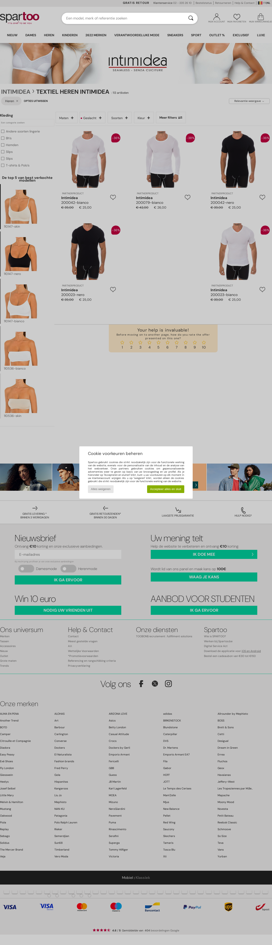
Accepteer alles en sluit (165, 489)
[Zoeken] (190, 18)
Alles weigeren (101, 489)
